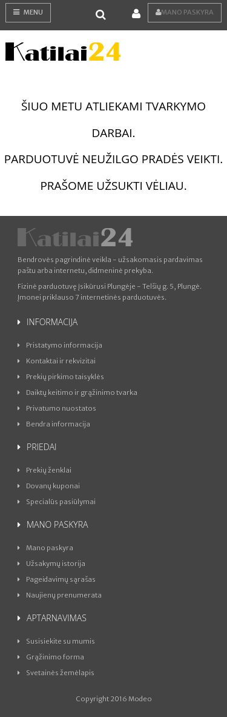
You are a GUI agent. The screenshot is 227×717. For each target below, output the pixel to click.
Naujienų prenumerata (60, 595)
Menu (28, 12)
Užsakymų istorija (51, 563)
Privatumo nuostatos (57, 408)
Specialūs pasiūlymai (57, 501)
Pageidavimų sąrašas (57, 579)
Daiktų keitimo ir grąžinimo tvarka (77, 392)
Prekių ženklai (44, 470)
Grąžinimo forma (51, 657)
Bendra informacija (54, 424)
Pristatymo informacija (60, 345)
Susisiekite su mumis (56, 641)
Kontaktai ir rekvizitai (57, 361)
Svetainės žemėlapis (56, 672)
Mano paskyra (185, 12)
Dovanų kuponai (49, 486)
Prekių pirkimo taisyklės (61, 376)
